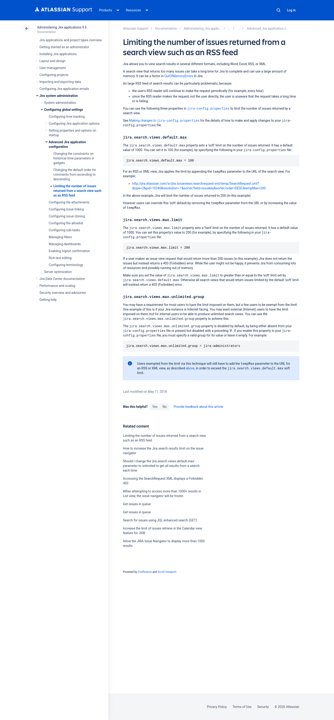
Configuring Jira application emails (64, 89)
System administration (60, 103)
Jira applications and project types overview (70, 40)
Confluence (145, 572)
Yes (154, 407)
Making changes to (164, 120)
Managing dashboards (65, 244)
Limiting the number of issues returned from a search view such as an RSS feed (77, 190)
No (165, 407)
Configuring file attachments (69, 202)
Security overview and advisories (62, 293)
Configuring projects (53, 75)
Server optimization (58, 272)
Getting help (48, 299)
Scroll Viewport (167, 572)
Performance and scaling (57, 286)
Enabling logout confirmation (69, 251)
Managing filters (60, 237)
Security (263, 707)
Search (278, 10)
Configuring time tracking (67, 116)
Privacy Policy (217, 707)
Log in (291, 10)
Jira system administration (58, 96)
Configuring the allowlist (66, 223)
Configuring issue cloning (67, 216)
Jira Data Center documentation (62, 279)
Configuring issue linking (66, 209)
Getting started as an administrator (64, 47)
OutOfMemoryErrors (178, 76)
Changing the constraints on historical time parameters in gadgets (73, 158)
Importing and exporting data (60, 82)
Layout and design (52, 61)
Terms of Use (241, 707)
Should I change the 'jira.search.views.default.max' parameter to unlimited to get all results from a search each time (161, 465)
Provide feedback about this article (198, 407)
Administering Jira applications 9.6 (62, 27)
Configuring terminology (66, 265)
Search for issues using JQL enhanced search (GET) (160, 520)
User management (52, 68)
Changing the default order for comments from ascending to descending (74, 174)
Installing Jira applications (58, 54)
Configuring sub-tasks (64, 230)
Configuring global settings (63, 109)
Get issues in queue (137, 504)
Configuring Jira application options (74, 123)
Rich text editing (60, 258)
